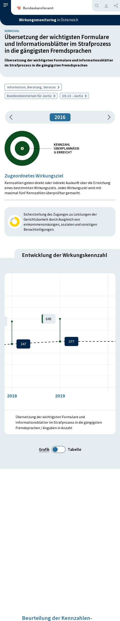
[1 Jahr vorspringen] (107, 117)
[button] (5, 5)
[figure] (60, 341)
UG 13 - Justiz (74, 96)
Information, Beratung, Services (33, 87)
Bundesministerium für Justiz (31, 96)
